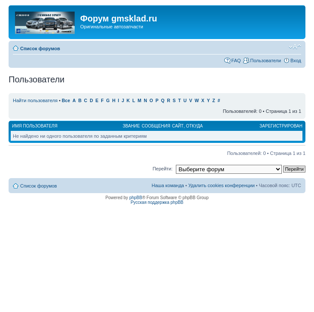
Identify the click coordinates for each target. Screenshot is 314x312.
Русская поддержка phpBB (156, 202)
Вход (295, 60)
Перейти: (163, 168)
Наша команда (168, 185)
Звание (131, 126)
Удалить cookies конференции (221, 185)
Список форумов (40, 48)
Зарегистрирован (281, 126)
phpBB (135, 197)
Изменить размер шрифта (295, 47)
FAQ (236, 60)
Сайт (178, 126)
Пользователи (265, 60)
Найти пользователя (35, 100)
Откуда (194, 126)
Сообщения (156, 126)
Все (66, 100)
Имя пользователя (34, 126)
